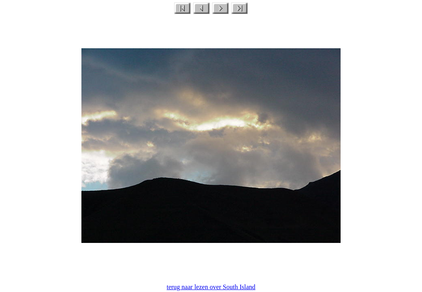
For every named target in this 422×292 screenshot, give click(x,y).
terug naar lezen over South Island (210, 286)
